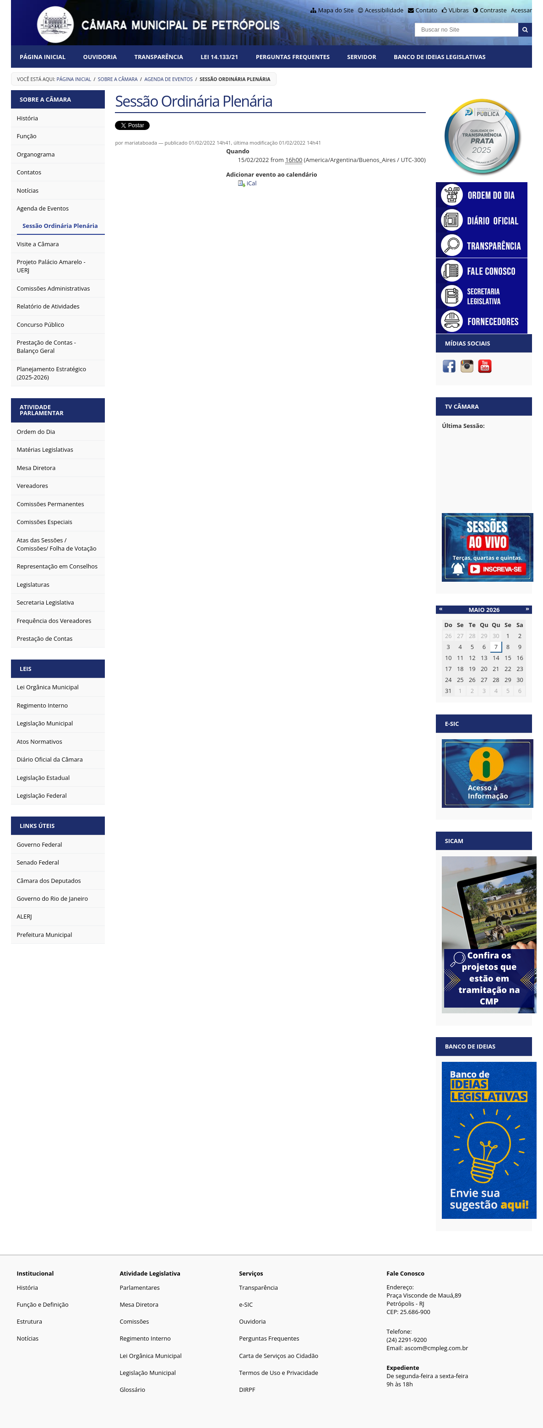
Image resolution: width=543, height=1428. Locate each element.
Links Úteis (37, 826)
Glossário (132, 1389)
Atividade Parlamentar (42, 410)
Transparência (159, 57)
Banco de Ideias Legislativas (440, 57)
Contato (427, 10)
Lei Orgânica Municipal (150, 1356)
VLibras (459, 10)
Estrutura (30, 1321)
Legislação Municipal (147, 1372)
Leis (26, 669)
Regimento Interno (145, 1338)
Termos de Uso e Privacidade (278, 1372)
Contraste (493, 10)
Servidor (361, 57)
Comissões (134, 1321)
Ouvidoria (100, 57)
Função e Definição (43, 1304)
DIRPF (247, 1389)
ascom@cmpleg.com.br (436, 1348)
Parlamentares (139, 1287)
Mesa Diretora (138, 1304)
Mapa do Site (336, 10)
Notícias (28, 1338)
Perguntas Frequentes (293, 57)
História (27, 1287)
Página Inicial (42, 57)
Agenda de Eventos (168, 79)
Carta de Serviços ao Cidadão (278, 1356)
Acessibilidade (384, 10)
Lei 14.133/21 (219, 57)
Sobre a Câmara (118, 79)
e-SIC (246, 1304)
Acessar (521, 10)
